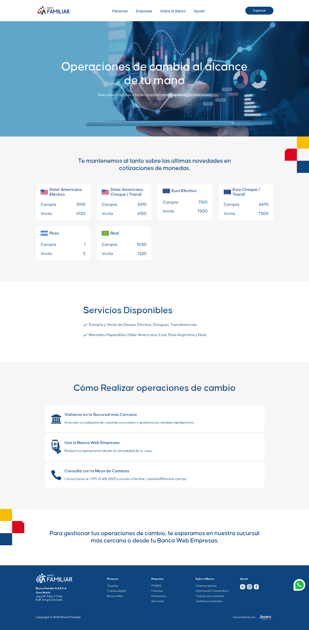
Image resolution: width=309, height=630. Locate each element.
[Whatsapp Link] (299, 585)
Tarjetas (112, 586)
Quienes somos (206, 586)
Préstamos (158, 596)
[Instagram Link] (249, 586)
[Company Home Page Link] (54, 578)
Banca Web (115, 596)
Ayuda (199, 11)
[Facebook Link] (256, 586)
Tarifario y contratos (209, 601)
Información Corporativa (212, 591)
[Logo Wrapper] (53, 10)
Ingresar (259, 10)
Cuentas (157, 591)
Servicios (157, 601)
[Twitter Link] (242, 586)
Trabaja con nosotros (210, 596)
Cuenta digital (116, 591)
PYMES (156, 586)
